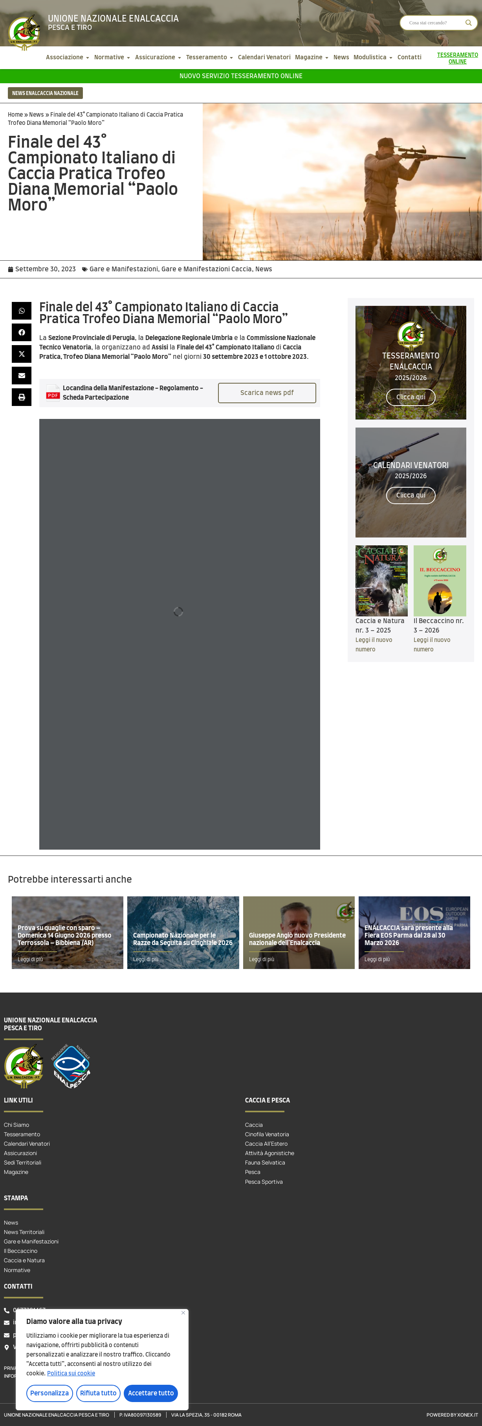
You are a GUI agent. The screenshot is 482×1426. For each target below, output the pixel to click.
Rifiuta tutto (98, 1393)
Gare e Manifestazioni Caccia (206, 269)
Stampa (16, 1198)
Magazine (16, 1172)
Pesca (252, 1172)
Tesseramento (22, 1134)
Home (15, 115)
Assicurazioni (20, 1153)
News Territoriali (24, 1232)
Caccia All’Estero (266, 1143)
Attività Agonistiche (269, 1153)
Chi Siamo (16, 1124)
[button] (21, 311)
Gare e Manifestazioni (124, 269)
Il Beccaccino (20, 1250)
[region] (102, 1359)
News (36, 115)
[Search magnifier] (468, 23)
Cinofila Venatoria (267, 1134)
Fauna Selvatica (265, 1162)
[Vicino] (183, 1312)
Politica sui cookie (71, 1374)
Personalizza (49, 1393)
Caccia (254, 1124)
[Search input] (435, 23)
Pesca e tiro (70, 27)
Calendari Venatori (27, 1143)
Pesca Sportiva (264, 1181)
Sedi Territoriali (22, 1162)
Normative (17, 1270)
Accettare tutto (151, 1393)
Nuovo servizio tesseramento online (241, 76)
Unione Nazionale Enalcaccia (113, 19)
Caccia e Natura (24, 1260)
